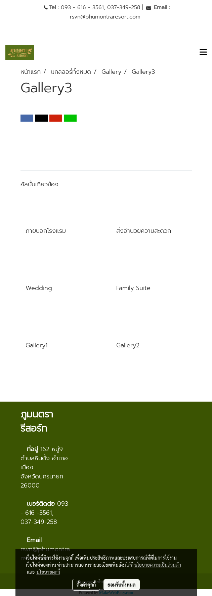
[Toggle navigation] (203, 52)
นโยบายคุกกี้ (48, 572)
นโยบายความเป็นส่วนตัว (157, 565)
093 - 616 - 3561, (83, 7)
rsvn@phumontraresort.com (105, 17)
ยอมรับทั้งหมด (122, 585)
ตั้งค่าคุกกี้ (86, 585)
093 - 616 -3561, (44, 508)
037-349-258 (123, 7)
